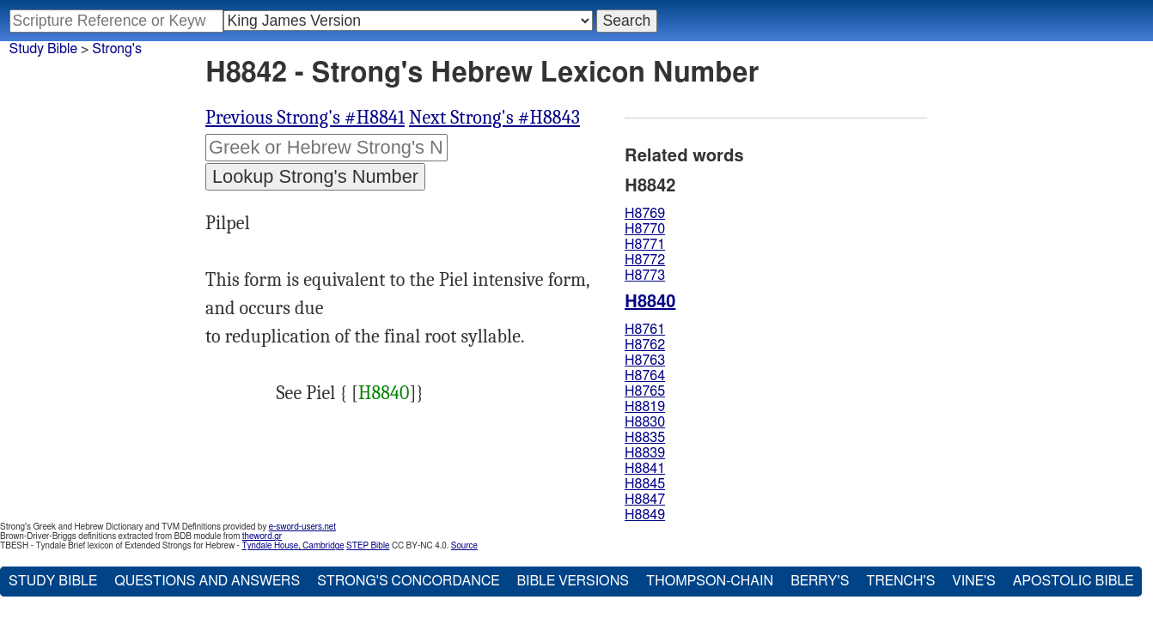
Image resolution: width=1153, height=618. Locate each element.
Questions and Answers (207, 581)
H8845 (645, 484)
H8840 (384, 393)
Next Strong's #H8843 (494, 117)
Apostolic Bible (1073, 581)
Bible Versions (572, 581)
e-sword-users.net (302, 527)
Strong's (117, 49)
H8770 (645, 229)
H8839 (645, 453)
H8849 (645, 515)
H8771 (645, 244)
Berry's (819, 581)
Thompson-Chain (709, 581)
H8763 (645, 360)
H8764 (645, 376)
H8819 (645, 407)
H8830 (645, 422)
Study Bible (43, 49)
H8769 (645, 214)
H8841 (645, 469)
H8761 (645, 329)
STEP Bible (367, 546)
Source (464, 546)
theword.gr (262, 536)
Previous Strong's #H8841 (305, 117)
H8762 (645, 345)
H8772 (645, 260)
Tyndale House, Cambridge (292, 546)
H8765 (645, 391)
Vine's (973, 581)
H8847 (645, 499)
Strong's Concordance (408, 581)
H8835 (645, 438)
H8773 (645, 275)
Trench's (900, 581)
